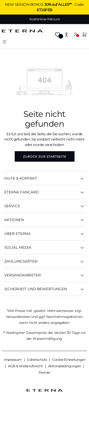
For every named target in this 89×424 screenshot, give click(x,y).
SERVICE (44, 206)
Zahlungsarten (44, 261)
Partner (45, 372)
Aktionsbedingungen (65, 366)
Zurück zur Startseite (44, 156)
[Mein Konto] (75, 34)
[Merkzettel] (57, 35)
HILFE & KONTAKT (44, 178)
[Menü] (4, 41)
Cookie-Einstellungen (68, 359)
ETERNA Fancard (44, 192)
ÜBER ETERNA (44, 233)
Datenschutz (37, 359)
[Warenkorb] (84, 35)
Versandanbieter (44, 275)
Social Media (44, 247)
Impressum (13, 359)
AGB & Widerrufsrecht (26, 366)
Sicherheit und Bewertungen (44, 289)
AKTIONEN (44, 220)
